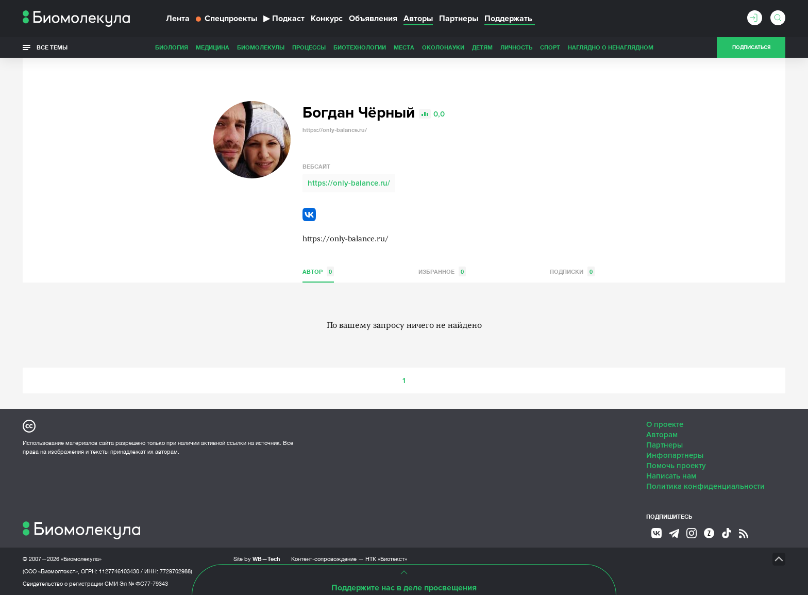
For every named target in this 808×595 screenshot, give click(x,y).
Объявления (373, 18)
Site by (256, 558)
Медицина (212, 47)
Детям (482, 47)
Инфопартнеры (674, 455)
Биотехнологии (359, 47)
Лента (178, 18)
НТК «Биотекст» (386, 559)
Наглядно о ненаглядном (610, 47)
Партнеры (458, 18)
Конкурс (327, 18)
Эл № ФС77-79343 (144, 584)
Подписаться (751, 47)
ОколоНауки (443, 47)
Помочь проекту (676, 465)
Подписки (572, 271)
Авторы (418, 18)
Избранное (442, 271)
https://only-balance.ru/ (349, 183)
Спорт (550, 47)
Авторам (662, 434)
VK (309, 214)
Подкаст (284, 18)
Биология (171, 47)
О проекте (664, 424)
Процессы (309, 47)
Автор (318, 271)
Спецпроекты (226, 18)
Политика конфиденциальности (705, 486)
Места (404, 47)
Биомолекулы (260, 47)
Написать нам (671, 476)
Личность (516, 47)
